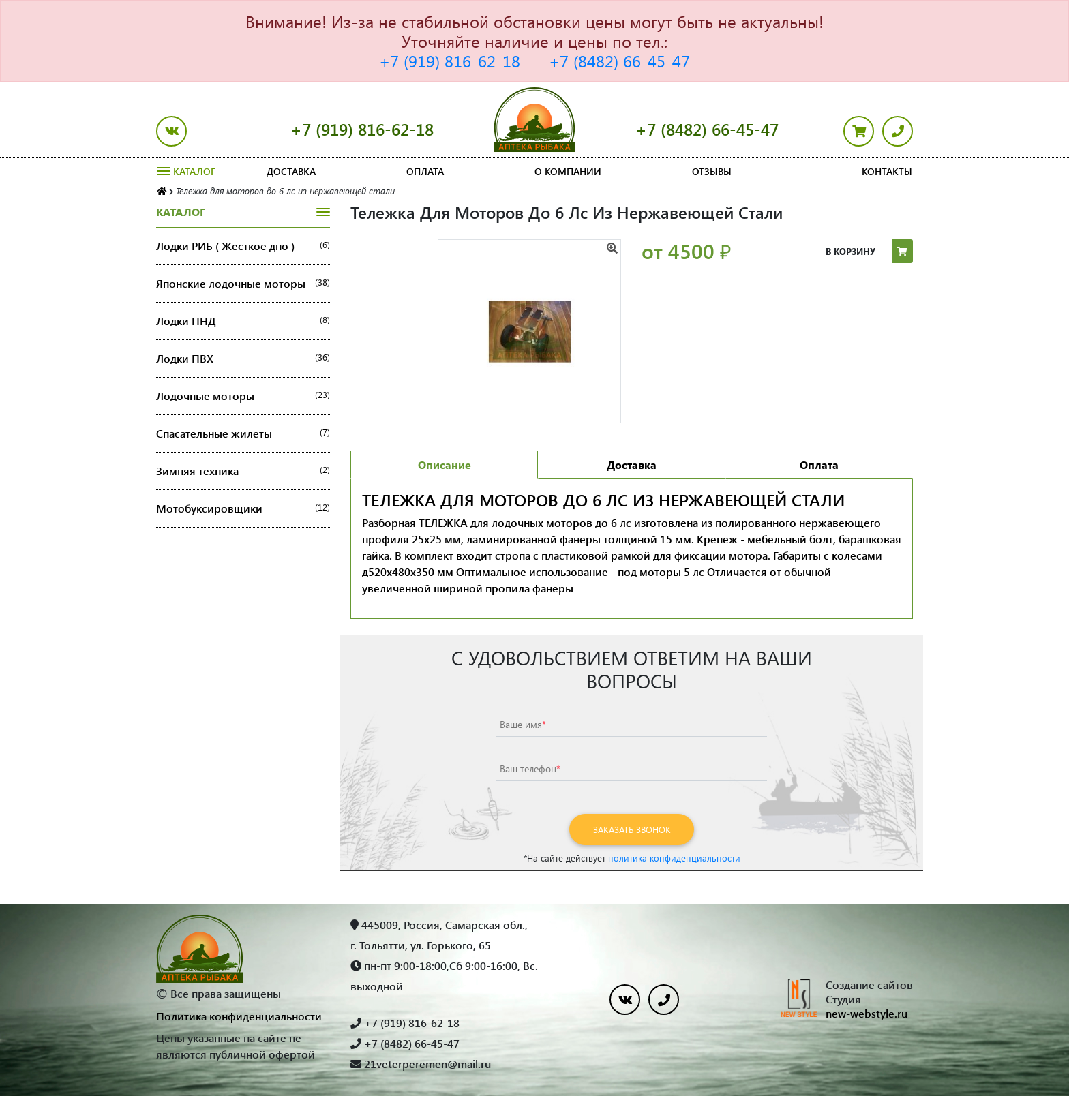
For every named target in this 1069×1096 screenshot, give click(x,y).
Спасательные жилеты (243, 433)
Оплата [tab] (819, 464)
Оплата (425, 171)
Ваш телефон (530, 768)
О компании (567, 171)
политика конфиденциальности (674, 858)
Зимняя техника (243, 471)
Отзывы (712, 171)
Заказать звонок (632, 829)
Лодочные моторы (243, 396)
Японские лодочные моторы (243, 283)
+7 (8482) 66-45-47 (619, 61)
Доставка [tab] (632, 464)
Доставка (291, 171)
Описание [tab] (444, 464)
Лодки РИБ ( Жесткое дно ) (243, 246)
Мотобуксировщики (243, 508)
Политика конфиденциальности (239, 1016)
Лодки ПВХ (243, 358)
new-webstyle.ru (866, 1013)
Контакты (887, 171)
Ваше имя (523, 724)
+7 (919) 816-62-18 (449, 61)
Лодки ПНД (243, 321)
